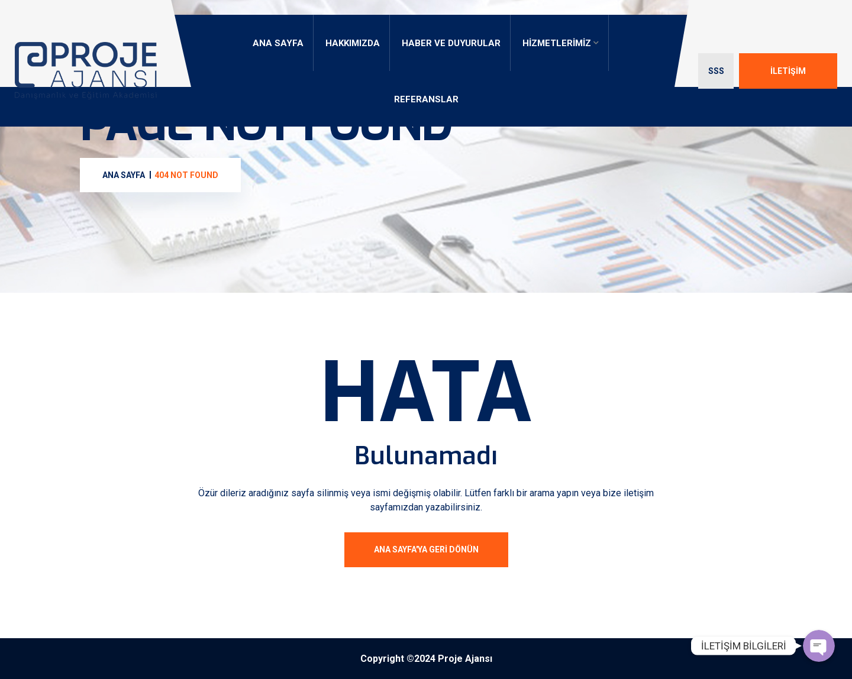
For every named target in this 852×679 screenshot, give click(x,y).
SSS (716, 71)
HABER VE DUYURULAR (451, 43)
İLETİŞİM (788, 71)
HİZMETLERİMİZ (556, 43)
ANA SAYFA (278, 43)
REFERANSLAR (426, 99)
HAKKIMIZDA (352, 43)
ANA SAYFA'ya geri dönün (426, 549)
